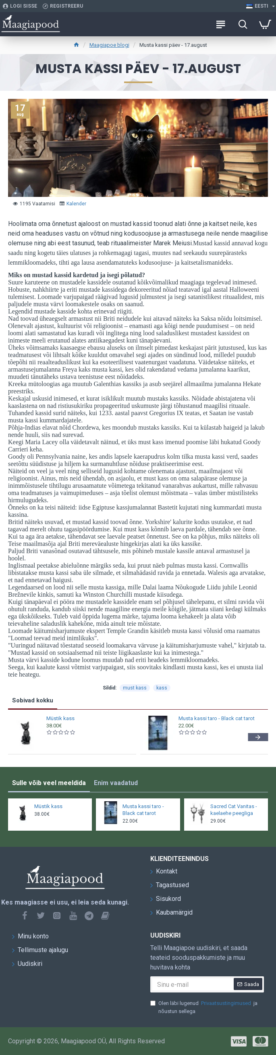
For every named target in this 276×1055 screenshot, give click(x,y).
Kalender (76, 204)
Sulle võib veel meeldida (49, 783)
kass (161, 688)
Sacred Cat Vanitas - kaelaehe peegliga (233, 809)
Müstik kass (60, 718)
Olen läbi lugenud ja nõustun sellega (203, 1006)
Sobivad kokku (32, 700)
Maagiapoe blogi (109, 45)
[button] (258, 737)
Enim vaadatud (116, 783)
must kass (135, 688)
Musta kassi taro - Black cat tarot (216, 718)
